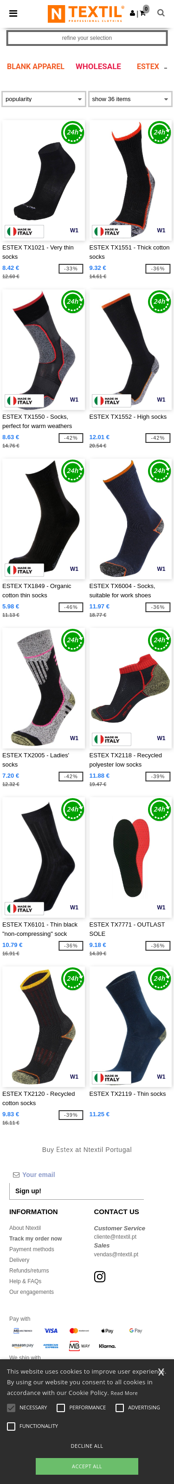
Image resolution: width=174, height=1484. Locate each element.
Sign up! (28, 1191)
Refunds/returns (29, 1270)
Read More (124, 1392)
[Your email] (76, 1174)
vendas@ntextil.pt (116, 1254)
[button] (132, 13)
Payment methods (31, 1249)
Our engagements (31, 1292)
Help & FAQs (25, 1281)
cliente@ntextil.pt (115, 1237)
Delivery (19, 1260)
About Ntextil (25, 1228)
